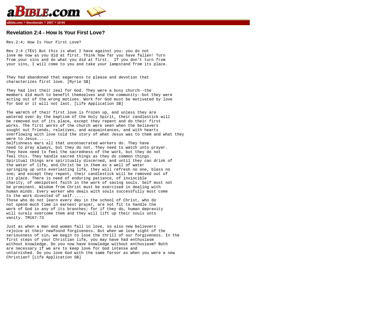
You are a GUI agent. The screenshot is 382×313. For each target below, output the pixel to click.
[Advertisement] (226, 103)
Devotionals (35, 22)
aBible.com (14, 22)
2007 (50, 22)
